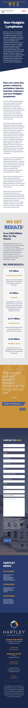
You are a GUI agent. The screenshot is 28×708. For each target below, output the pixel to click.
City (4, 468)
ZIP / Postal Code (7, 479)
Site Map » (14, 676)
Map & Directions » (14, 649)
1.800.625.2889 (14, 647)
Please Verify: (7, 531)
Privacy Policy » (14, 677)
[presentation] (13, 534)
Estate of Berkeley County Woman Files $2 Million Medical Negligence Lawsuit (8, 601)
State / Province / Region (9, 473)
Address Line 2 (7, 463)
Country (5, 483)
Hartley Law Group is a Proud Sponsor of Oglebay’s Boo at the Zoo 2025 (9, 589)
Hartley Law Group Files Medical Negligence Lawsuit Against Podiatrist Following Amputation (9, 577)
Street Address (7, 458)
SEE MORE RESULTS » (13, 264)
